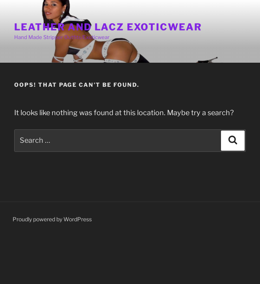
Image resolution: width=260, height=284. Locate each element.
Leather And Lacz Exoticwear (108, 27)
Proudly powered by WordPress (52, 219)
